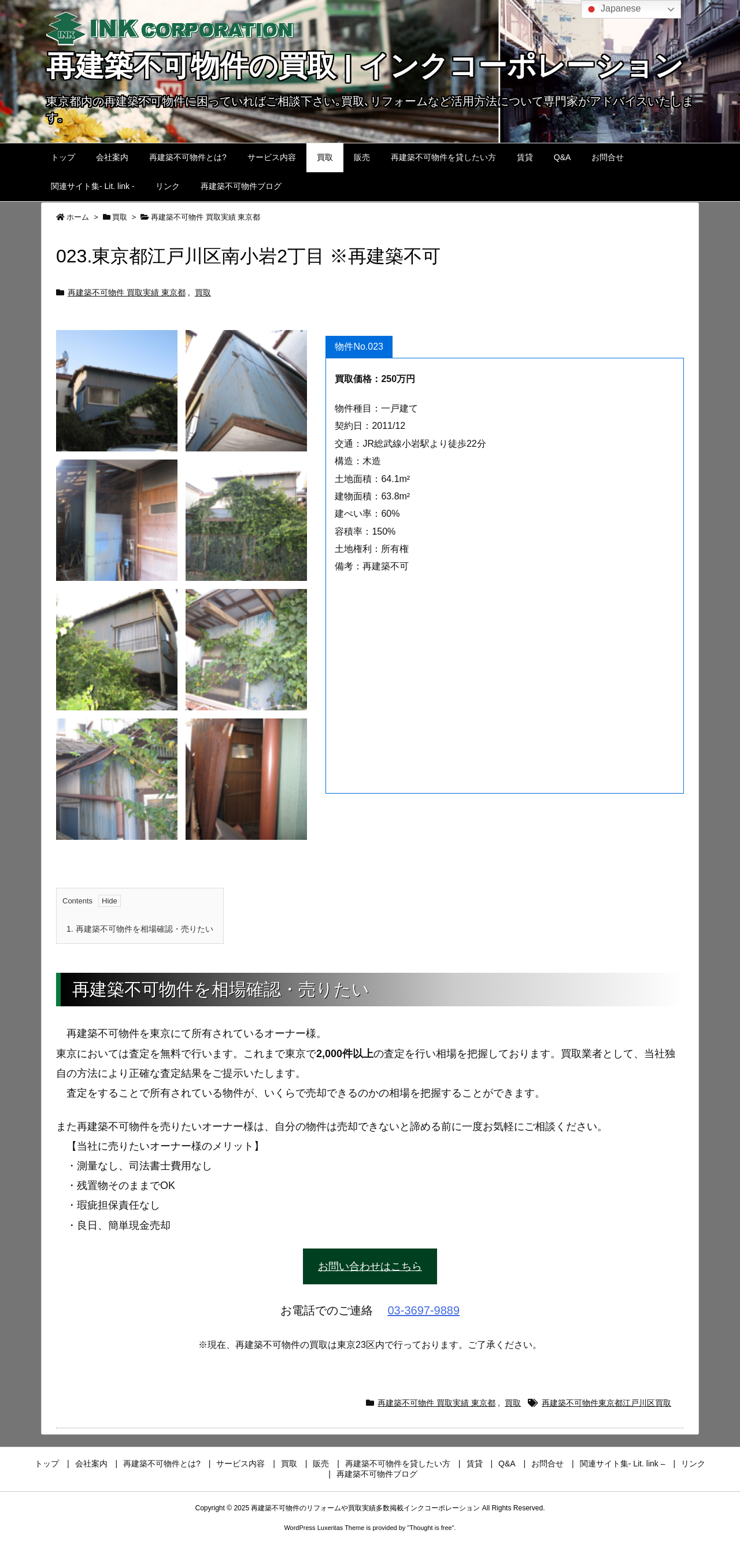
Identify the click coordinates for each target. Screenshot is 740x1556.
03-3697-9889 (424, 1310)
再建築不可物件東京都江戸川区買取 (606, 1402)
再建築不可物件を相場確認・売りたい (139, 928)
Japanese (612, 9)
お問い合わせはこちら (370, 1266)
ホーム (77, 217)
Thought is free (430, 1527)
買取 (119, 217)
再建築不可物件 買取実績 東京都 (205, 217)
